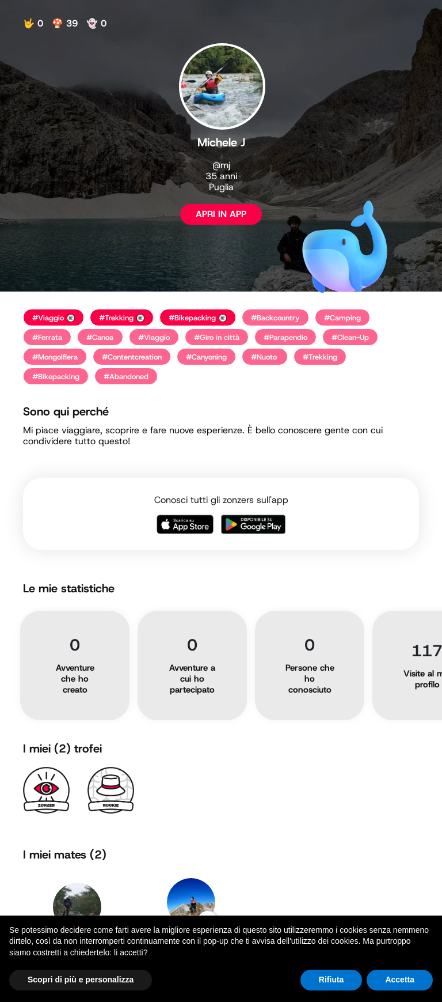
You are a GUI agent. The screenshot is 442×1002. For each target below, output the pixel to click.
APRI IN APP (221, 214)
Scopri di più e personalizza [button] (81, 979)
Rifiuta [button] (331, 979)
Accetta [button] (399, 979)
